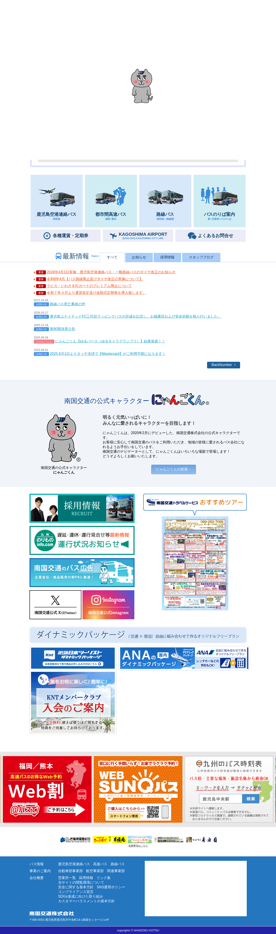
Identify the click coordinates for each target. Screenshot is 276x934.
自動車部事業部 (70, 871)
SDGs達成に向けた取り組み (80, 896)
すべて (112, 257)
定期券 (70, 235)
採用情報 (167, 257)
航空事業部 (95, 871)
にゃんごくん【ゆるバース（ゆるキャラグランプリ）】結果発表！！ (110, 341)
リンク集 (103, 878)
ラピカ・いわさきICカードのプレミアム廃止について (89, 286)
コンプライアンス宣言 (76, 892)
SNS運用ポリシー (111, 887)
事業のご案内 (40, 871)
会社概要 (36, 878)
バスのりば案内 (220, 201)
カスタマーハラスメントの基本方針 (86, 901)
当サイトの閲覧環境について (81, 882)
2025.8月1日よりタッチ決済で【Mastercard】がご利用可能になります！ (108, 354)
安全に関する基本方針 (76, 887)
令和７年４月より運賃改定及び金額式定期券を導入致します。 (96, 293)
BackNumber (221, 365)
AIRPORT (143, 236)
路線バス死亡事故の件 (67, 304)
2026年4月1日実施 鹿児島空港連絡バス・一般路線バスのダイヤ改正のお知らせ (111, 272)
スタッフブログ (201, 257)
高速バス (100, 864)
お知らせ (139, 257)
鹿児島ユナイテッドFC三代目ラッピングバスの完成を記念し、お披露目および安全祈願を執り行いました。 (135, 316)
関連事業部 (116, 871)
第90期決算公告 (62, 329)
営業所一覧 (67, 878)
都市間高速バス (111, 201)
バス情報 (36, 864)
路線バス (165, 201)
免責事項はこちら (138, 845)
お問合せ (215, 235)
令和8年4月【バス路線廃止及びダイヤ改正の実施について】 (95, 279)
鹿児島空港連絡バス (57, 201)
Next (2, 789)
